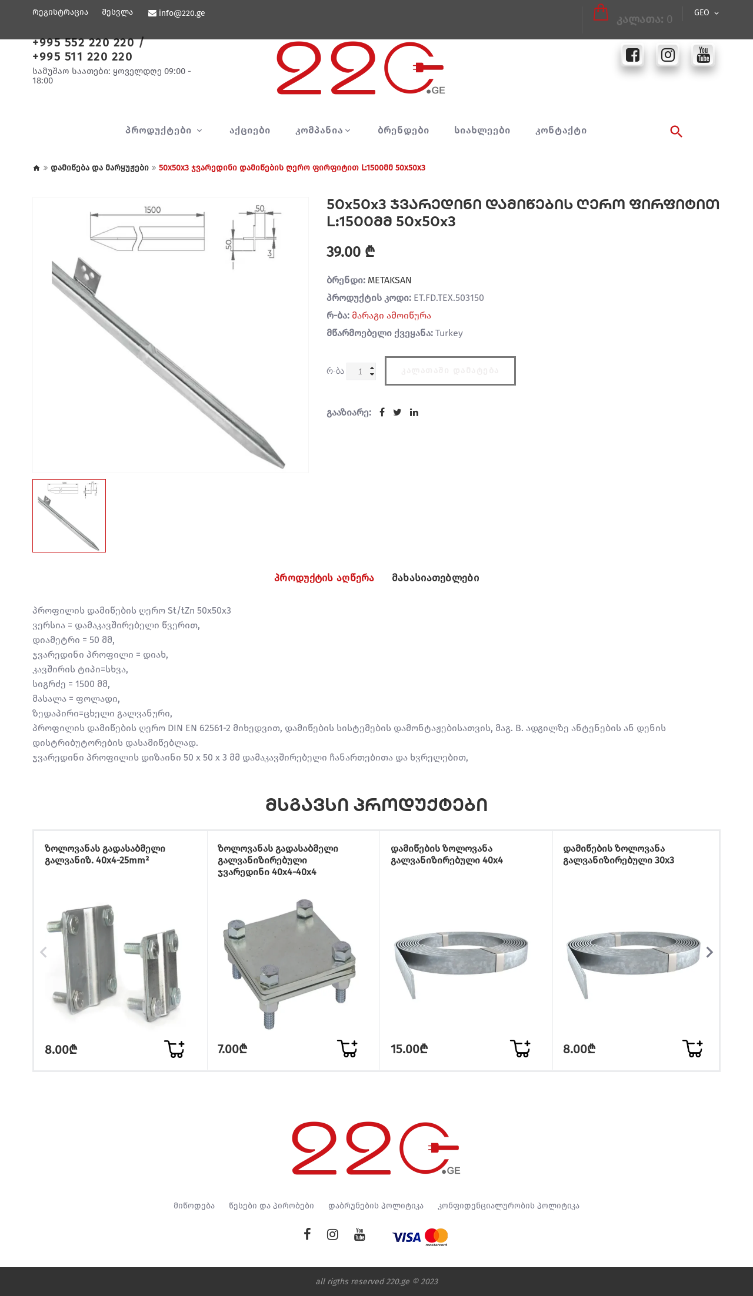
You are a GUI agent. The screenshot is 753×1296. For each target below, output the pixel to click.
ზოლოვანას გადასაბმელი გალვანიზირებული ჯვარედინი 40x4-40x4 (284, 863)
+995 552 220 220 (83, 42)
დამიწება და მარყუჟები (100, 168)
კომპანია (319, 130)
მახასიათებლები (442, 578)
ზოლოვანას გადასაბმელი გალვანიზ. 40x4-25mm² (111, 857)
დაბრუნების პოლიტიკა (376, 1205)
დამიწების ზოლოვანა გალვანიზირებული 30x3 (625, 857)
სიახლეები (482, 130)
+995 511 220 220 (82, 56)
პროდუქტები (160, 130)
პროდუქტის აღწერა (318, 578)
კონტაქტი (561, 130)
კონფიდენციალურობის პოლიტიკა (508, 1205)
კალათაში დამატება (450, 368)
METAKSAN (390, 280)
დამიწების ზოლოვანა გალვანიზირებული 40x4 (453, 857)
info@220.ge (181, 13)
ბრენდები (403, 130)
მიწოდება (194, 1205)
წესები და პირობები (271, 1205)
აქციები (250, 130)
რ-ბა (335, 371)
